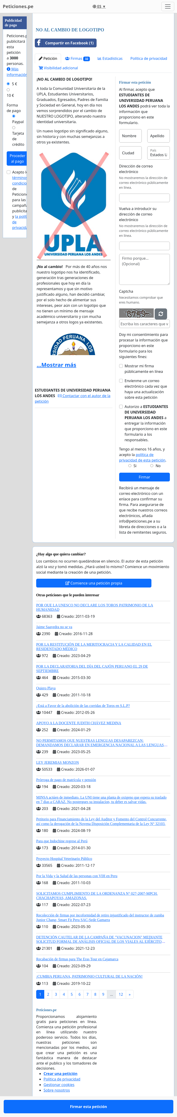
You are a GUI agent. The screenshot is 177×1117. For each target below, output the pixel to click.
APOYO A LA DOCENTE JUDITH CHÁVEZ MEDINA (78, 723)
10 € (10, 95)
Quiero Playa (46, 688)
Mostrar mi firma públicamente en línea (144, 368)
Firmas (77, 58)
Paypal (18, 121)
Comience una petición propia (93, 583)
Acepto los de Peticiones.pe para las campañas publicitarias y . (23, 200)
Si (134, 465)
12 (121, 994)
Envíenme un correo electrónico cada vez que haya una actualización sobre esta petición (146, 389)
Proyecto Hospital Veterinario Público (64, 859)
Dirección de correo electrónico (136, 169)
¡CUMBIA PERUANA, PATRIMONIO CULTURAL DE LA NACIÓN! (89, 976)
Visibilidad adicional (58, 67)
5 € (14, 83)
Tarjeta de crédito (18, 139)
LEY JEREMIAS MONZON (57, 762)
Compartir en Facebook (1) (64, 43)
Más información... (19, 72)
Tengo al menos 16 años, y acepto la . (142, 455)
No (158, 465)
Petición (48, 58)
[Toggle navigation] (167, 6)
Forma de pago (14, 108)
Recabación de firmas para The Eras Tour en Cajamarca (77, 959)
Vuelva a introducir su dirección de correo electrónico (138, 214)
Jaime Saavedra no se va (54, 627)
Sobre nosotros (57, 1090)
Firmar (144, 477)
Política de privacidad (148, 58)
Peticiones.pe (18, 6)
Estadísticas (110, 58)
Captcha (126, 291)
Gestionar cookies (59, 1084)
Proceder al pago (17, 158)
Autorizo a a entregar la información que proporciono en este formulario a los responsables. (146, 423)
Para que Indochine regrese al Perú (62, 841)
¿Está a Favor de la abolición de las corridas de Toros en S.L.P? (83, 706)
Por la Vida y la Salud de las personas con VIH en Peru (76, 876)
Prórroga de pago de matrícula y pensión (66, 780)
